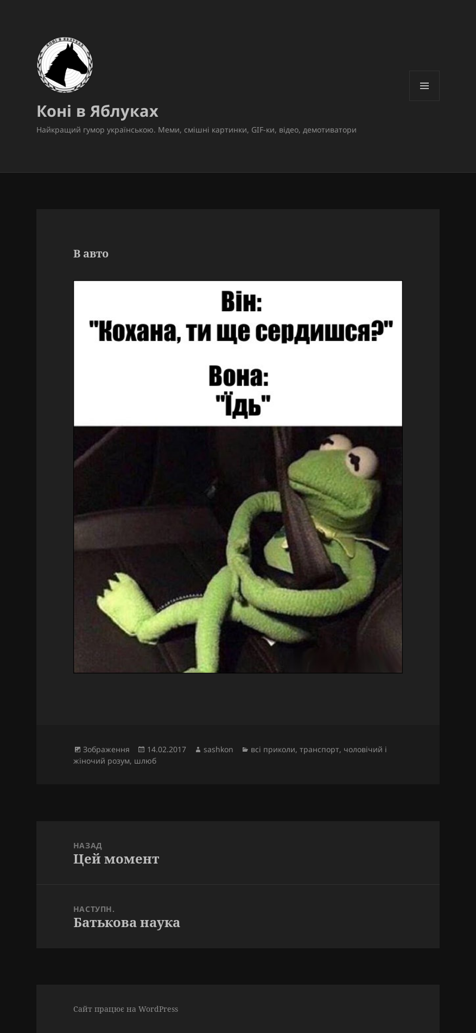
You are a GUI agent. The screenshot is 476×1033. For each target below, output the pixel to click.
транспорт (319, 749)
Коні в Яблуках (97, 110)
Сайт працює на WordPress (125, 1009)
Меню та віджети (425, 100)
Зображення (106, 749)
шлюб (145, 760)
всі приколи (273, 749)
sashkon (218, 749)
